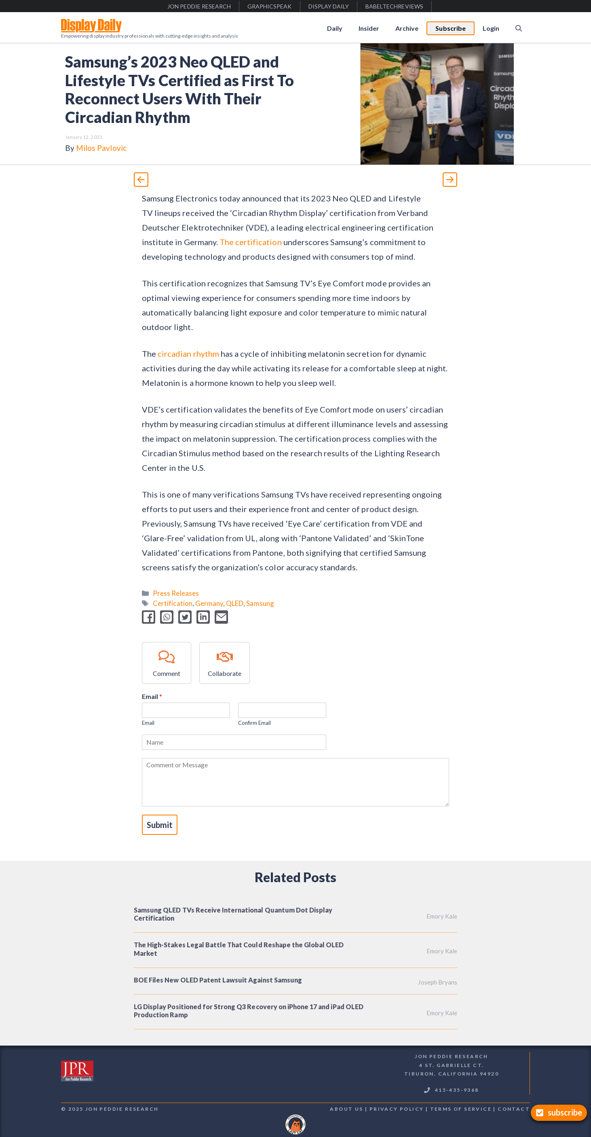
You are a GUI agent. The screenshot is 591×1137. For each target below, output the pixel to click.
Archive (406, 28)
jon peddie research (199, 6)
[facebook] (148, 617)
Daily (334, 28)
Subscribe (450, 28)
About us (346, 1109)
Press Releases (176, 593)
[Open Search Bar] (518, 28)
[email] (221, 617)
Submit (160, 825)
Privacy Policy (396, 1109)
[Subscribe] (559, 1113)
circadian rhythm (188, 353)
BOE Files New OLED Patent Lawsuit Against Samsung (218, 980)
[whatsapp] (166, 617)
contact (514, 1109)
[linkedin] (203, 617)
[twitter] (185, 617)
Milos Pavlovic (101, 147)
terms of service (461, 1109)
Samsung (260, 603)
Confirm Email (254, 723)
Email (152, 696)
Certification (172, 603)
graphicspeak (269, 6)
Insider (369, 28)
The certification (251, 242)
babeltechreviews (394, 6)
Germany (209, 603)
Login (491, 28)
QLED (234, 603)
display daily (328, 6)
